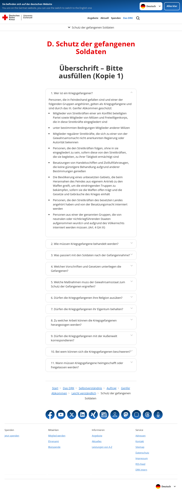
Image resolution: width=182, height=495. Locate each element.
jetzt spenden (12, 435)
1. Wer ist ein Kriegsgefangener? (72, 93)
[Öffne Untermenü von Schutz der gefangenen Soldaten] (91, 27)
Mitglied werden (56, 435)
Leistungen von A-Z (102, 447)
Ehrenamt (53, 441)
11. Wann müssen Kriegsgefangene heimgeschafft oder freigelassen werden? (87, 365)
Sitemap (140, 447)
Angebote (92, 18)
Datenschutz (142, 452)
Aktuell (105, 18)
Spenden (116, 18)
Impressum (142, 458)
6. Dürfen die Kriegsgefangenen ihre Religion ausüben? (86, 298)
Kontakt (140, 441)
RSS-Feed (140, 464)
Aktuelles (97, 441)
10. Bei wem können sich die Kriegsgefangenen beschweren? (91, 352)
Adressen (141, 435)
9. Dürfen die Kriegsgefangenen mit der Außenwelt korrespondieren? (84, 338)
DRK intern (141, 469)
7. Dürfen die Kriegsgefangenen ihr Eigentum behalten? (87, 309)
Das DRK (128, 18)
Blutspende (54, 447)
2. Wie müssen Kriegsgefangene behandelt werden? (84, 244)
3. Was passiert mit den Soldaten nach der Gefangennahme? (90, 255)
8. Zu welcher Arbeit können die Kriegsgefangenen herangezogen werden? (84, 323)
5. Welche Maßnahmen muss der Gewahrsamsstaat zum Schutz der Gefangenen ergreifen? (88, 284)
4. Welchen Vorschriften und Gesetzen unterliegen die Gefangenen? (86, 269)
